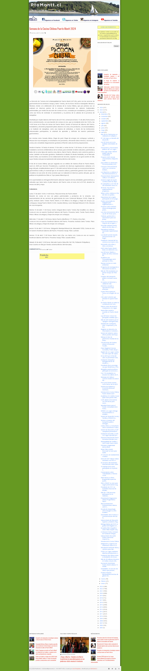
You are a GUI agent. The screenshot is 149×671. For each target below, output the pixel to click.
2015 (101, 605)
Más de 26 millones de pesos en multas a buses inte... (110, 560)
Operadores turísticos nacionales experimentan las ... (109, 231)
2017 (101, 600)
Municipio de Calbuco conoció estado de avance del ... (110, 378)
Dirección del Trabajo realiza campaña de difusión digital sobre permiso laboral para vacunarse (108, 97)
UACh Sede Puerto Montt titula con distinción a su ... (110, 249)
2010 (101, 616)
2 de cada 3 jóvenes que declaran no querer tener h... (109, 298)
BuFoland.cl (94, 668)
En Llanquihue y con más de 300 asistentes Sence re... (109, 184)
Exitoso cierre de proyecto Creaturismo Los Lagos (109, 307)
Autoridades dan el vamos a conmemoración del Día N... (109, 516)
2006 (101, 625)
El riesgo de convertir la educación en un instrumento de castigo (111, 82)
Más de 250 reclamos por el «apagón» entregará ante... (110, 320)
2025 (101, 110)
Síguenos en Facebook (52, 20)
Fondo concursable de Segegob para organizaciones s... (108, 202)
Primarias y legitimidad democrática (108, 446)
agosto (103, 123)
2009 (101, 618)
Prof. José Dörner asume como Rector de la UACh (109, 383)
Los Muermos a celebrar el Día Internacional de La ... (109, 173)
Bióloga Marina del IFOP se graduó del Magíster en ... (109, 525)
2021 (101, 591)
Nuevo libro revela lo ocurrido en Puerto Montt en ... (109, 312)
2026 (101, 107)
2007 (101, 623)
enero (103, 583)
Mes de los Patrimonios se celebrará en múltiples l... (109, 135)
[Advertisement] (107, 57)
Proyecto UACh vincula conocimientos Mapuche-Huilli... (109, 158)
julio (102, 125)
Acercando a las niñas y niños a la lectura (108, 245)
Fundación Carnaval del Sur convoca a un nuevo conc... (110, 241)
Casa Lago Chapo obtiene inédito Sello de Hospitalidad (109, 153)
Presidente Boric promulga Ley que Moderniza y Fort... (110, 366)
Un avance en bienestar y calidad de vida (109, 283)
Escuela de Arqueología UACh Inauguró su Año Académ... (108, 510)
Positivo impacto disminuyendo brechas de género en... (109, 574)
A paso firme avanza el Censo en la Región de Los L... (110, 293)
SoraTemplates (76, 668)
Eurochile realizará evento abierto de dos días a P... (109, 226)
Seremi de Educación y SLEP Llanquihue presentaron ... (109, 430)
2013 (101, 609)
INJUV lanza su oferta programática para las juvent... (108, 479)
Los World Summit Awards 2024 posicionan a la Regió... (109, 236)
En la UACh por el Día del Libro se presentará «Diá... (109, 356)
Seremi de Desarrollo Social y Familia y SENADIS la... (110, 417)
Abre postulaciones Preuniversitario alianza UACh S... (109, 505)
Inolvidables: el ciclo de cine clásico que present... (109, 569)
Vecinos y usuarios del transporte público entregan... (108, 422)
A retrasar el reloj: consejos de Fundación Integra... (109, 532)
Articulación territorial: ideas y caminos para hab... (110, 548)
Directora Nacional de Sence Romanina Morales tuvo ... (110, 438)
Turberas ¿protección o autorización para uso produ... (108, 217)
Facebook (43, 249)
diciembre (104, 114)
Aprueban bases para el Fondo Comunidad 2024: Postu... (109, 407)
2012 (101, 611)
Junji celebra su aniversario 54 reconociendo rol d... (109, 163)
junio (102, 128)
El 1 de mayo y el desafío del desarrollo (110, 139)
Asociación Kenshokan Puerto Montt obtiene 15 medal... (109, 564)
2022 (101, 589)
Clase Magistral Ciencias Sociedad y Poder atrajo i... (110, 349)
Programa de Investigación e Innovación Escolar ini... (110, 268)
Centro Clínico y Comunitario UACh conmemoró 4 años (110, 426)
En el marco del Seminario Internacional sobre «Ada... (110, 463)
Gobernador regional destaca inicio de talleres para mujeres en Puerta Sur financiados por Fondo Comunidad (108, 89)
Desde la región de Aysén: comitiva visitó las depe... (109, 180)
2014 (101, 607)
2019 (101, 595)
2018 (101, 598)
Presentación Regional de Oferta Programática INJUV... (109, 499)
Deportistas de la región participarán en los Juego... (110, 198)
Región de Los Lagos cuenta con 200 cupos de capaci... (110, 353)
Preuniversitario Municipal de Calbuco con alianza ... (110, 177)
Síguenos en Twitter (71, 20)
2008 (101, 621)
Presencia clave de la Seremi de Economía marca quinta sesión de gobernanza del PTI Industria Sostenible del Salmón (108, 639)
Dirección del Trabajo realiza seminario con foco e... (110, 459)
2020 (101, 593)
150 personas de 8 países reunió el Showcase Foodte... (109, 344)
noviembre (104, 116)
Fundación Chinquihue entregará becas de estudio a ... (108, 361)
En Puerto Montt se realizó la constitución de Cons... (110, 303)
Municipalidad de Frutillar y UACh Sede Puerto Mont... (109, 442)
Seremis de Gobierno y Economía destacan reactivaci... (108, 388)
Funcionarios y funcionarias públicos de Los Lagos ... (109, 148)
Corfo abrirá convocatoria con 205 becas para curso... (109, 401)
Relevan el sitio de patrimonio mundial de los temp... (110, 338)
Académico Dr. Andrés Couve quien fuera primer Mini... (110, 397)
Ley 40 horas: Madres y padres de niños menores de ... (109, 253)
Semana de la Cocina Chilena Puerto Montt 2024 (52, 29)
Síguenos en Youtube (111, 20)
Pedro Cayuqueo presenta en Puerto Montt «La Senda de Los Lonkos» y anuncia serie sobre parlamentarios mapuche (46, 652)
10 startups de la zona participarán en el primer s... (109, 468)
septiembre (104, 121)
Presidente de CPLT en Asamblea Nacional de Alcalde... (108, 488)
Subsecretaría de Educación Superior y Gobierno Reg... (109, 521)
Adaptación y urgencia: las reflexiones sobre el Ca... (109, 544)
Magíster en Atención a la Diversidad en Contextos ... (110, 330)
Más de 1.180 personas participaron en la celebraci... (108, 494)
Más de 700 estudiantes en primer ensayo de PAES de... (109, 272)
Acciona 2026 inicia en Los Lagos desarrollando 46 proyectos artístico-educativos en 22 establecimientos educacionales (103, 659)
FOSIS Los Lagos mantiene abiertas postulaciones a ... (110, 552)
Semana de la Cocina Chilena (110, 541)
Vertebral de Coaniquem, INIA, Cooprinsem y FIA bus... (109, 325)
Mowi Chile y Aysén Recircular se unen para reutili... (109, 450)
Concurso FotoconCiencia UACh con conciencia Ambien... (109, 168)
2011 (101, 614)
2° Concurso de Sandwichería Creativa (110, 455)
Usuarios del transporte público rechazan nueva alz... (109, 278)
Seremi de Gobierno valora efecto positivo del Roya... (109, 334)
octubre (103, 119)
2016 (101, 602)
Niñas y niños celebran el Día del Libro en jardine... (110, 194)
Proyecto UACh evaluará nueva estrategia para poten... (108, 208)
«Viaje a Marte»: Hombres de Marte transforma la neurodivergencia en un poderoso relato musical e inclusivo (72, 659)
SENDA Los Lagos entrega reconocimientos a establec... (109, 412)
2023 (101, 586)
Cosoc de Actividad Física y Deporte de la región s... (109, 222)
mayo (103, 130)
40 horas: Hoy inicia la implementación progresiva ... (107, 189)
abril (102, 132)
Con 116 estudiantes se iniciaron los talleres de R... (110, 374)
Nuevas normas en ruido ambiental (108, 264)
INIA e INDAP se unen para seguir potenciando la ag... (109, 484)
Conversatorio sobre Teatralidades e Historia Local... (109, 473)
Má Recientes (95, 634)
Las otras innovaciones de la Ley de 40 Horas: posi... (110, 213)
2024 (101, 112)
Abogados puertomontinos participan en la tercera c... (109, 370)
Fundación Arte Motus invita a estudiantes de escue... (109, 556)
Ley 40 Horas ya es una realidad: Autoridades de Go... (109, 143)
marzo (103, 579)
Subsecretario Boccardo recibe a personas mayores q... (108, 537)
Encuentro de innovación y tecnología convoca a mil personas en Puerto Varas (111, 76)
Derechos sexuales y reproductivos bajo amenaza (107, 287)
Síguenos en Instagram (90, 20)
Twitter (49, 249)
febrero (103, 581)
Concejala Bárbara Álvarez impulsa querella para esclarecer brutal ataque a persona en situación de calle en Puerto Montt (46, 646)
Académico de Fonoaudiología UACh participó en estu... (108, 259)
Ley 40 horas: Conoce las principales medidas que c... (110, 316)
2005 (101, 628)
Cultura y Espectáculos (68, 634)
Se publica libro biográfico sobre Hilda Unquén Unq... (109, 529)
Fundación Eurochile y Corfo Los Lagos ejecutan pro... (109, 434)
